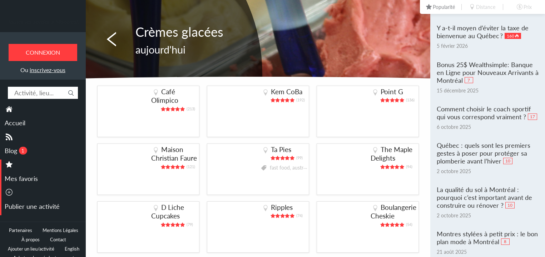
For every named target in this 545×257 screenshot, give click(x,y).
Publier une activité (32, 206)
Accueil (15, 123)
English (72, 249)
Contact (58, 239)
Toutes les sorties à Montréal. (43, 22)
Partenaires (20, 230)
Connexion (43, 52)
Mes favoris (21, 178)
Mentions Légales (60, 230)
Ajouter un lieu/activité (31, 249)
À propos (30, 239)
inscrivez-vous (47, 69)
